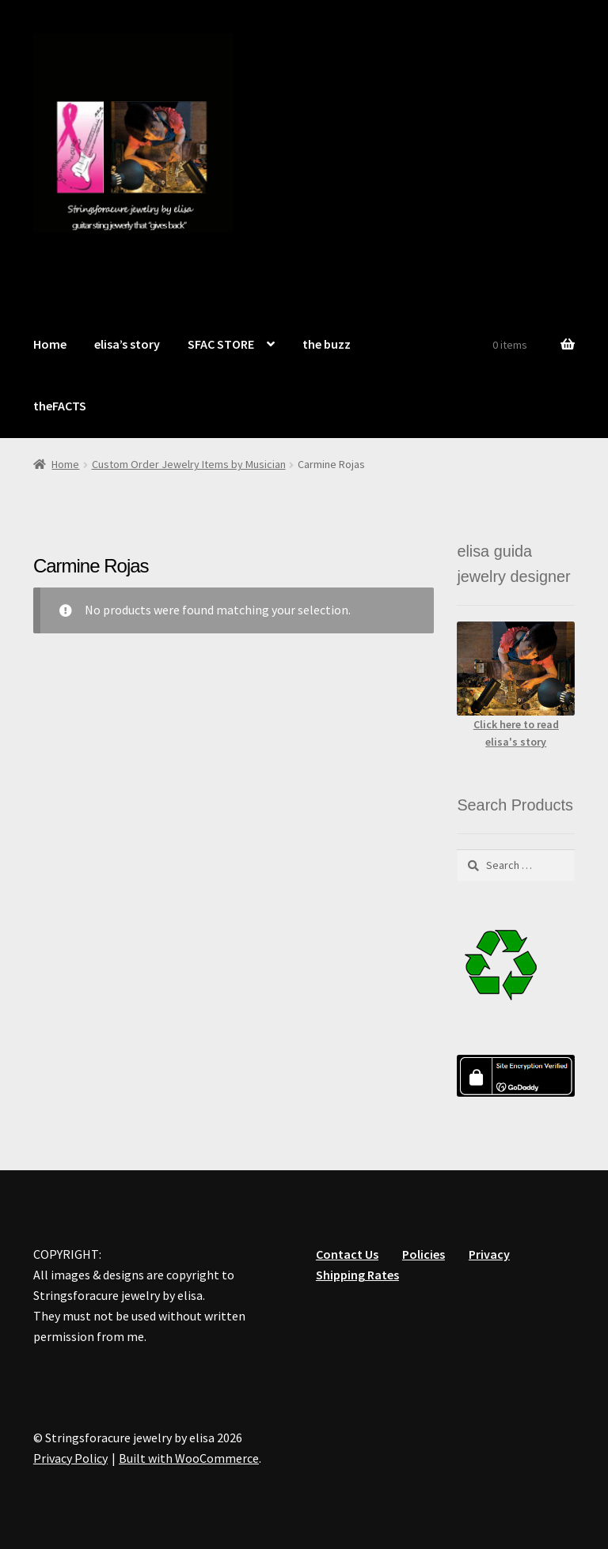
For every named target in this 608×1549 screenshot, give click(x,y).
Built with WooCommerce (189, 1458)
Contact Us (347, 1254)
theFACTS (59, 406)
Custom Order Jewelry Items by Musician (189, 464)
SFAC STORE (221, 344)
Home (49, 344)
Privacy (489, 1254)
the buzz (326, 344)
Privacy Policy (70, 1458)
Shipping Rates (357, 1275)
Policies (423, 1254)
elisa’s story (127, 344)
